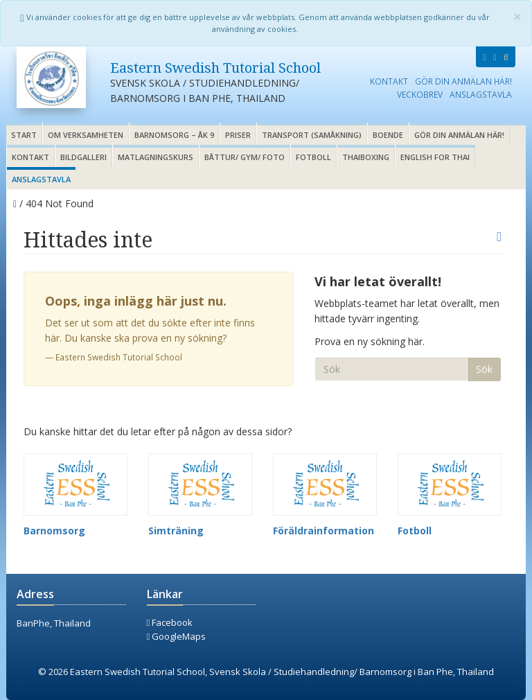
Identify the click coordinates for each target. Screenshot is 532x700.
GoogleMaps (176, 636)
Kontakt (389, 81)
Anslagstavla (481, 94)
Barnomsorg (54, 530)
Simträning (176, 530)
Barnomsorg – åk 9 (174, 135)
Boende (388, 135)
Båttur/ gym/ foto (244, 157)
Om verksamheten (85, 135)
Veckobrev (420, 94)
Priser (238, 135)
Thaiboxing (365, 157)
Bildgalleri (83, 157)
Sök (484, 369)
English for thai (435, 157)
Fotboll (313, 157)
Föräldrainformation (323, 530)
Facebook (170, 622)
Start (24, 135)
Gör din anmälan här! (463, 81)
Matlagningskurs (155, 157)
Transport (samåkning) (312, 135)
